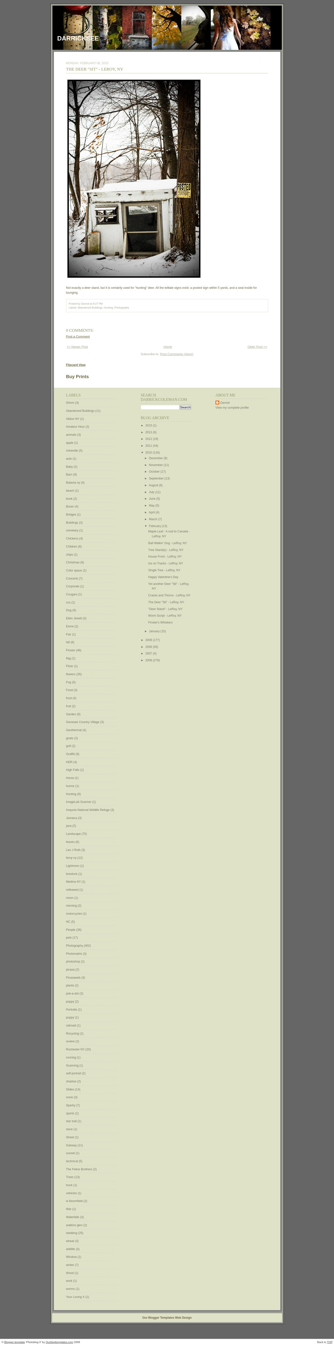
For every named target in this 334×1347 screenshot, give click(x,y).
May (152, 505)
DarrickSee (78, 38)
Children (72, 546)
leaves (71, 842)
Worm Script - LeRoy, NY (165, 615)
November (156, 465)
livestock (72, 874)
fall (68, 642)
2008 (149, 647)
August (154, 485)
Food (70, 690)
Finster (71, 650)
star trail (72, 1121)
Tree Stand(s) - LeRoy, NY (165, 550)
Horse (70, 778)
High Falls (73, 770)
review (71, 1041)
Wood (70, 1273)
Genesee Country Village (83, 722)
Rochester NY (76, 1049)
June (152, 498)
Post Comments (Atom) (176, 354)
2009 (149, 640)
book (69, 498)
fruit (69, 706)
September (157, 478)
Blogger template (14, 1342)
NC (68, 921)
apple (70, 443)
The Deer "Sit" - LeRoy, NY (94, 69)
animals (71, 434)
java (69, 826)
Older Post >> (257, 347)
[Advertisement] (230, 488)
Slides (70, 1089)
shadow (71, 1081)
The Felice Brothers (79, 1169)
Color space (74, 570)
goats (70, 738)
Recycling (73, 1033)
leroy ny (72, 858)
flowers (71, 674)
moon (70, 898)
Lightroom (73, 866)
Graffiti (71, 754)
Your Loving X (76, 1297)
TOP (330, 1342)
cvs (68, 602)
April (152, 512)
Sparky (71, 1105)
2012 (149, 439)
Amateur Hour (76, 426)
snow (70, 1097)
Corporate (73, 586)
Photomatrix (74, 953)
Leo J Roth (73, 850)
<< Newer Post (77, 347)
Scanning (73, 1065)
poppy (70, 1001)
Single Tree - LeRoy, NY (164, 570)
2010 (149, 452)
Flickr (70, 666)
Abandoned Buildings (90, 307)
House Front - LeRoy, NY (165, 556)
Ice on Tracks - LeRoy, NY (165, 563)
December (156, 458)
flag (69, 658)
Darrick (225, 402)
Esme (70, 626)
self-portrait (74, 1073)
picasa (71, 969)
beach (70, 490)
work (69, 1281)
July (152, 492)
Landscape (74, 834)
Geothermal (74, 730)
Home (167, 347)
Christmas (73, 562)
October (155, 471)
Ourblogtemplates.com (59, 1342)
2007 (149, 653)
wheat (70, 1241)
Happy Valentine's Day (163, 577)
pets (69, 937)
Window (72, 1257)
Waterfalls (73, 1217)
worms (71, 1289)
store (70, 1129)
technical (72, 1161)
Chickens (72, 538)
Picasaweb (73, 977)
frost (69, 698)
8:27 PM (98, 303)
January (155, 631)
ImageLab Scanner (79, 802)
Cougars (72, 594)
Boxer (70, 506)
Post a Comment (78, 336)
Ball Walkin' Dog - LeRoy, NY (167, 543)
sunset (71, 1153)
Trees (70, 1177)
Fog (69, 682)
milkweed (73, 889)
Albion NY (73, 419)
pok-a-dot (73, 993)
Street (70, 1137)
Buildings (72, 522)
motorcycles (74, 913)
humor (70, 786)
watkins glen (74, 1225)
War (69, 1209)
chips (70, 554)
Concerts (72, 578)
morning (72, 905)
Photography (121, 307)
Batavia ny (73, 482)
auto (69, 458)
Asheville (72, 450)
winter (70, 1265)
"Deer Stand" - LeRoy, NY (165, 609)
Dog (69, 610)
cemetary (72, 530)
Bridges (71, 514)
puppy (70, 1017)
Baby (70, 466)
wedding (72, 1233)
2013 (149, 432)
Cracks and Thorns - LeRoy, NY (169, 595)
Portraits (72, 1009)
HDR (69, 762)
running (71, 1057)
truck (69, 1185)
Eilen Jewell (74, 618)
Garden (71, 714)
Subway (72, 1145)
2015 (149, 425)
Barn (69, 474)
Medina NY (74, 881)
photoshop (73, 961)
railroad (71, 1025)
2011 (149, 445)
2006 (149, 660)
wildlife (71, 1249)
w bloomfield (75, 1201)
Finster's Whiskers (160, 622)
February (155, 526)
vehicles (72, 1193)
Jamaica (72, 818)
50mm (70, 402)
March (153, 519)
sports (70, 1113)
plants (70, 985)
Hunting (108, 307)
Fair (69, 634)
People (71, 930)
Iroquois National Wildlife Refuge (88, 810)
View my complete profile (232, 407)
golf (69, 746)
